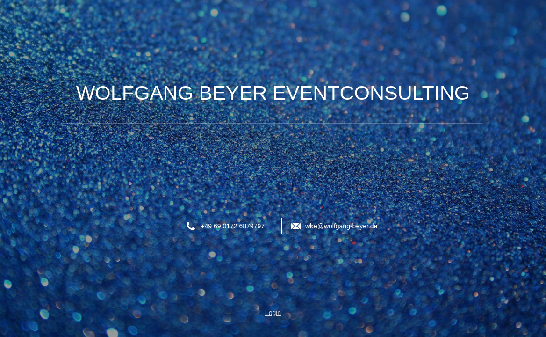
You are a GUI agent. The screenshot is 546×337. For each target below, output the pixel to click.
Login (273, 312)
